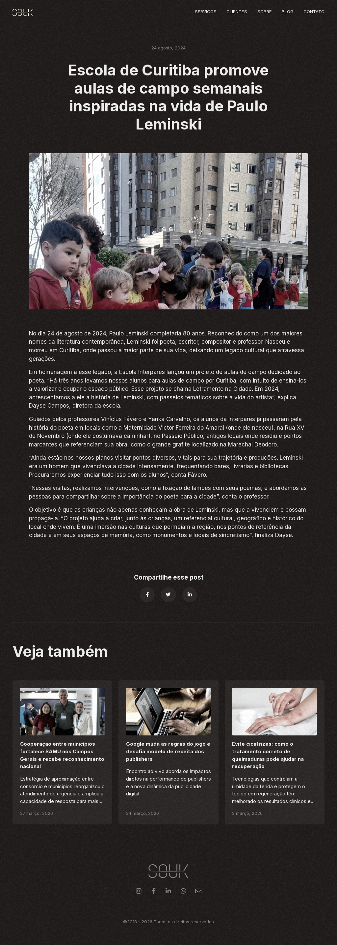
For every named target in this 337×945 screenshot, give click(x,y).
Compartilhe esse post (168, 577)
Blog (288, 11)
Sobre (264, 11)
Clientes (236, 11)
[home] (23, 12)
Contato (313, 11)
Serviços (206, 11)
